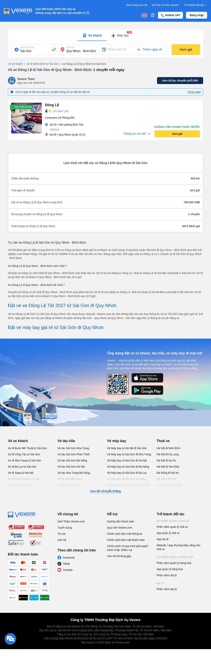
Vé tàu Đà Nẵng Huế (69, 478)
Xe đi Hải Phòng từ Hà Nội (24, 478)
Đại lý (160, 583)
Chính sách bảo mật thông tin (124, 533)
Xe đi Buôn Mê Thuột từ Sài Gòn (27, 448)
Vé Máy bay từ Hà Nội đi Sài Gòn (127, 448)
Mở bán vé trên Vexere (165, 5)
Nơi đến (70, 47)
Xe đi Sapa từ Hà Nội (20, 472)
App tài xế (163, 539)
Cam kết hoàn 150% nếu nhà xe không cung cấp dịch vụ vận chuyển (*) (60, 10)
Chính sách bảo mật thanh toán (126, 539)
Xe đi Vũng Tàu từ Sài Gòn (24, 454)
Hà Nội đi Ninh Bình (168, 448)
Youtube (68, 569)
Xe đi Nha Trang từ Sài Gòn (24, 460)
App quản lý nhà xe (168, 533)
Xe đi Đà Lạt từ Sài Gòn (22, 466)
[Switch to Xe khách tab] (92, 35)
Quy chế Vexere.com (119, 527)
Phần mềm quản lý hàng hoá (174, 563)
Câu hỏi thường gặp (119, 556)
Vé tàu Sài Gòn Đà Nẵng (72, 460)
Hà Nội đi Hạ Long (168, 454)
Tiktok (66, 563)
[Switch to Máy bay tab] (120, 35)
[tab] (92, 35)
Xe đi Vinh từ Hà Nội (20, 485)
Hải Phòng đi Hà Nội (169, 485)
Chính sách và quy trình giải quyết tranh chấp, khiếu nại (127, 548)
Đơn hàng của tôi (136, 5)
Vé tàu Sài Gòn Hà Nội (71, 466)
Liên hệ (61, 539)
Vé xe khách (15, 63)
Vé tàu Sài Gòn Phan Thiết (73, 454)
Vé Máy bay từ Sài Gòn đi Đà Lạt (126, 472)
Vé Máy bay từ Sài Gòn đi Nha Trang (129, 454)
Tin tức (61, 533)
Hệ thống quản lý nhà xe (173, 521)
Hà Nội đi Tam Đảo (168, 466)
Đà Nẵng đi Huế (166, 478)
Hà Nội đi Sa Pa (166, 460)
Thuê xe (163, 441)
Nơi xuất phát (27, 47)
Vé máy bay (116, 441)
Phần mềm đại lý (167, 575)
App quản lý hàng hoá (170, 569)
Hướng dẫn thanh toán (120, 521)
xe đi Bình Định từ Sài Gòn (41, 64)
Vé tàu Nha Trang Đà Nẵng (73, 472)
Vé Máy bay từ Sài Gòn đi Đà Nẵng (128, 466)
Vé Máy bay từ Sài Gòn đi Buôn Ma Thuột (128, 487)
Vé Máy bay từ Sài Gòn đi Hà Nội (127, 460)
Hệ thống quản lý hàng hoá (175, 557)
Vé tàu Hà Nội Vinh (68, 485)
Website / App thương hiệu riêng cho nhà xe (178, 547)
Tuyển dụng (64, 527)
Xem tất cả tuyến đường (105, 491)
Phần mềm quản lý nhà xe (172, 526)
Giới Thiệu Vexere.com (71, 521)
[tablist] (105, 35)
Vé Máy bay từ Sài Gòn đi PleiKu (126, 478)
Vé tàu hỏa (66, 441)
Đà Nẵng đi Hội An (168, 472)
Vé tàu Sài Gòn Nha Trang (73, 448)
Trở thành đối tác (195, 5)
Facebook (69, 557)
